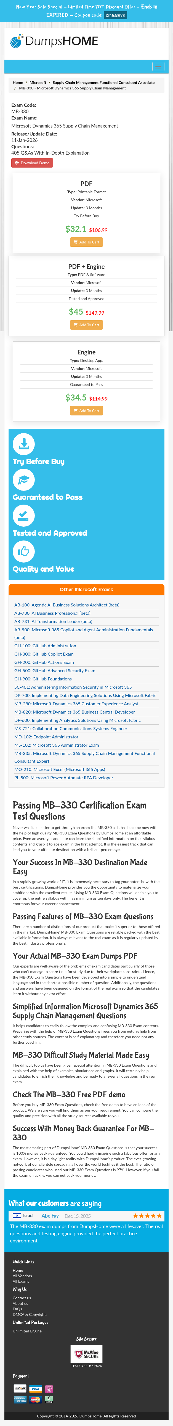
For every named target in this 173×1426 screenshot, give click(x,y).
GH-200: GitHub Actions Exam (44, 662)
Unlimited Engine (27, 1331)
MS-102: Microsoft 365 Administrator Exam (56, 745)
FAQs (17, 1308)
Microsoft (38, 82)
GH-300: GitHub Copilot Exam (43, 653)
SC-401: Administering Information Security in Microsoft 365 (73, 687)
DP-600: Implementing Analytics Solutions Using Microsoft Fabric (77, 720)
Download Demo (32, 162)
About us (20, 1303)
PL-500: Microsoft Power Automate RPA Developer (63, 777)
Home (18, 82)
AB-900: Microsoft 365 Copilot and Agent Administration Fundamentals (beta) (83, 633)
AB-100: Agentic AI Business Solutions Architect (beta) (66, 604)
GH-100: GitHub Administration (45, 645)
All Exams (21, 1281)
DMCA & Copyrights (30, 1314)
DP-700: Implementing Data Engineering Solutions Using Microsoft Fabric (85, 695)
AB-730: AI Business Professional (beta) (52, 613)
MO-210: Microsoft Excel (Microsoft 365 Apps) (59, 769)
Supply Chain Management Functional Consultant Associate (104, 82)
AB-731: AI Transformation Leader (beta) (53, 621)
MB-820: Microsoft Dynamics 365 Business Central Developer (74, 711)
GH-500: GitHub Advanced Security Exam (54, 670)
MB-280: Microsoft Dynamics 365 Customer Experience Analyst (76, 703)
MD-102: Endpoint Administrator (46, 736)
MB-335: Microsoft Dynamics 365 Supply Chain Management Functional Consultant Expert (84, 757)
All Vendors (22, 1275)
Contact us (22, 1297)
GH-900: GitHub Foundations (43, 678)
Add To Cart (86, 242)
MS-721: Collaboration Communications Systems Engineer (70, 728)
